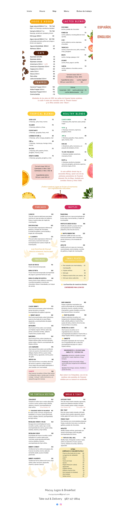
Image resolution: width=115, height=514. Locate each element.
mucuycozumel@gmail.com (59, 494)
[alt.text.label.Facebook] (74, 6)
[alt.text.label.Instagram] (77, 6)
